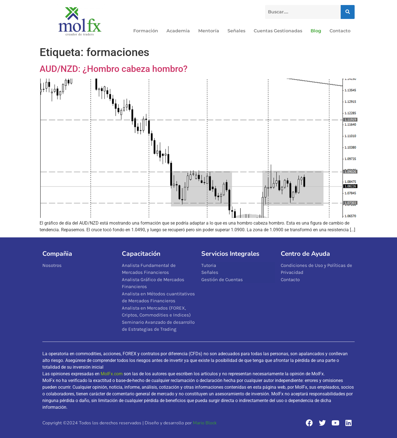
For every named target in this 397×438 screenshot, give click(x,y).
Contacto (340, 30)
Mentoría (208, 30)
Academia (178, 30)
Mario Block (205, 423)
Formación (145, 30)
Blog (316, 30)
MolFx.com (112, 373)
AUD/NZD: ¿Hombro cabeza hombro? (114, 69)
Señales (236, 30)
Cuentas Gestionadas (278, 30)
